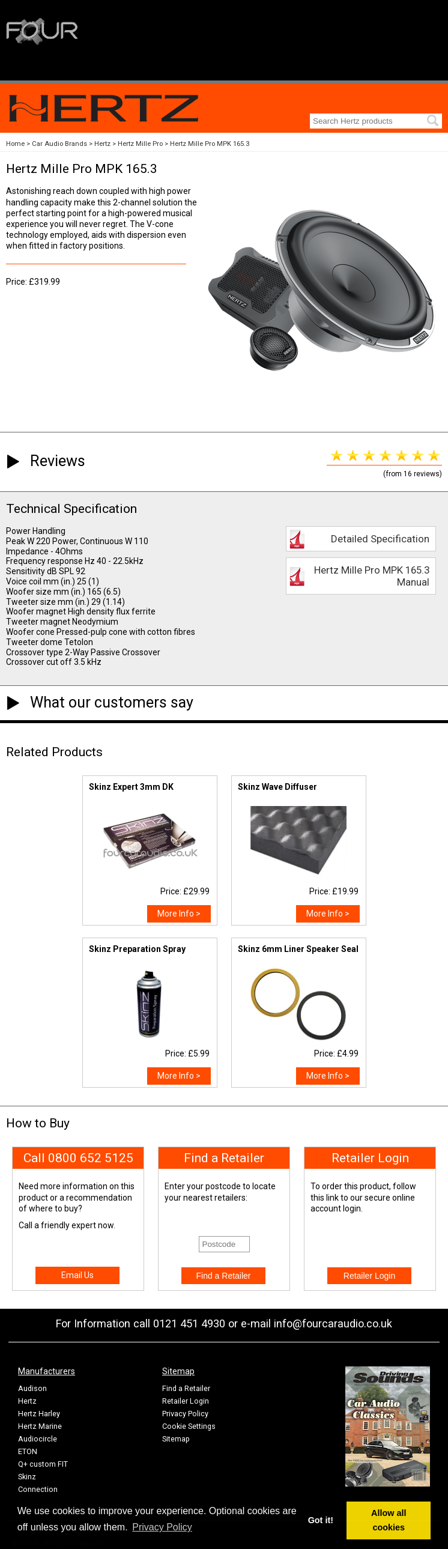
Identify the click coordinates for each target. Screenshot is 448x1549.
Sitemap (176, 1438)
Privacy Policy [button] (162, 1527)
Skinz (27, 1476)
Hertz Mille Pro (140, 144)
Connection (38, 1489)
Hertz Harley (39, 1413)
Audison (32, 1388)
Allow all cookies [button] (388, 1520)
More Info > (179, 913)
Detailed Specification (380, 539)
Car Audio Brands (59, 144)
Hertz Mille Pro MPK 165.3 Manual (371, 576)
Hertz (102, 144)
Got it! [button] (320, 1520)
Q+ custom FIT (43, 1464)
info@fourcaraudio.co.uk (333, 1323)
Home (15, 144)
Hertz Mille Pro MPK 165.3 (209, 144)
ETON (27, 1451)
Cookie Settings (189, 1426)
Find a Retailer (186, 1388)
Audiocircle (37, 1438)
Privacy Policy (185, 1413)
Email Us (77, 1275)
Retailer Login (185, 1400)
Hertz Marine (40, 1426)
